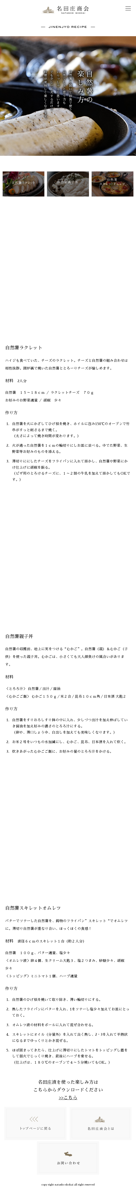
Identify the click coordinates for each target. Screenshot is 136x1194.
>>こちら (68, 1097)
